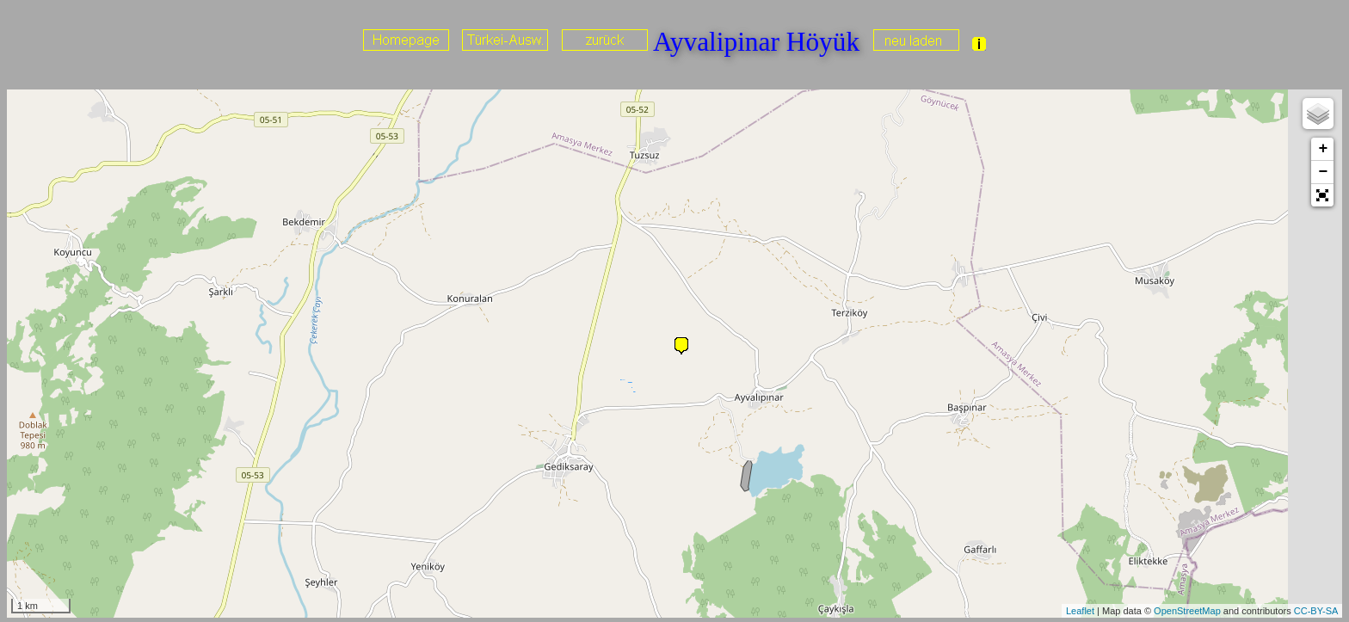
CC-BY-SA (1316, 611)
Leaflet (1080, 611)
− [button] (1322, 172)
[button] (1322, 195)
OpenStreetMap (1187, 611)
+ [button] (1322, 149)
